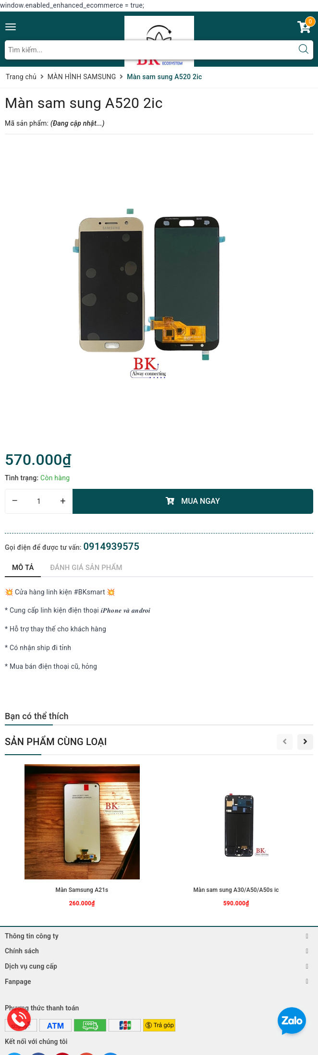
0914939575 (111, 546)
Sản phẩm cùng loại (56, 741)
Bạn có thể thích (37, 716)
